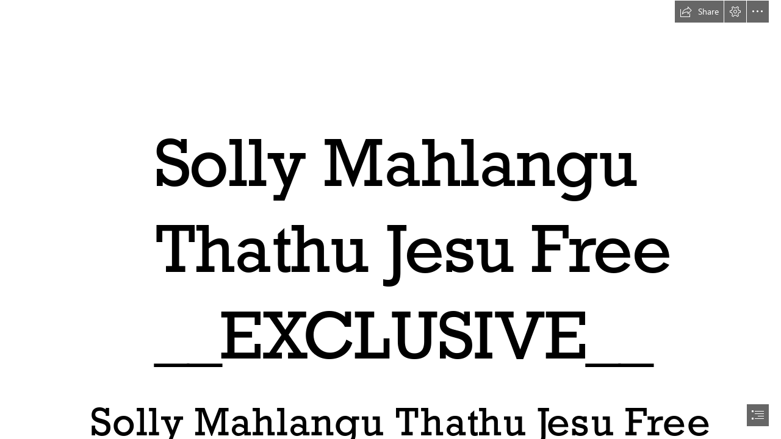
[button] (699, 12)
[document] (390, 219)
